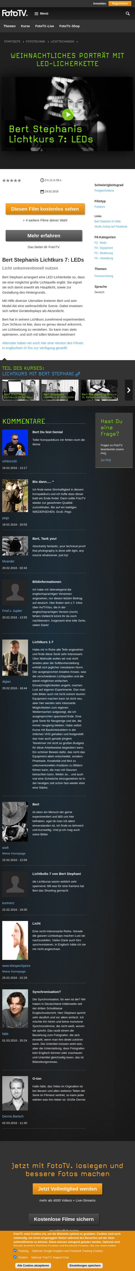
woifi (5, 848)
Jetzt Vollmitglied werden (67, 1189)
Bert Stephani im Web (107, 221)
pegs (5, 518)
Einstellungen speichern (85, 1265)
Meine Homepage (14, 853)
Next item (129, 390)
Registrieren (120, 3)
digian (6, 681)
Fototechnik (35, 41)
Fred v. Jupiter (12, 611)
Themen (10, 26)
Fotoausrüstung (103, 276)
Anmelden (99, 3)
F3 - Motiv (100, 242)
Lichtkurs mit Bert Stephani (38, 374)
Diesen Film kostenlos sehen (45, 209)
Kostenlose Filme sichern (64, 1219)
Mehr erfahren (43, 236)
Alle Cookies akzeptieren (33, 1265)
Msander (8, 561)
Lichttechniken (62, 41)
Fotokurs (99, 206)
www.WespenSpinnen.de (19, 966)
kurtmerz (8, 903)
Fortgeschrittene (104, 190)
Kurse (25, 26)
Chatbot (23, 1257)
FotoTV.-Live (44, 26)
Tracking (23, 1251)
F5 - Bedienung (103, 253)
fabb (5, 1034)
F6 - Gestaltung (103, 258)
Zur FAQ (106, 460)
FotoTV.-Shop (69, 26)
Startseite (12, 41)
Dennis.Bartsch (13, 1116)
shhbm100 (9, 461)
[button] (68, 114)
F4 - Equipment (103, 248)
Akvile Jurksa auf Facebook (110, 226)
